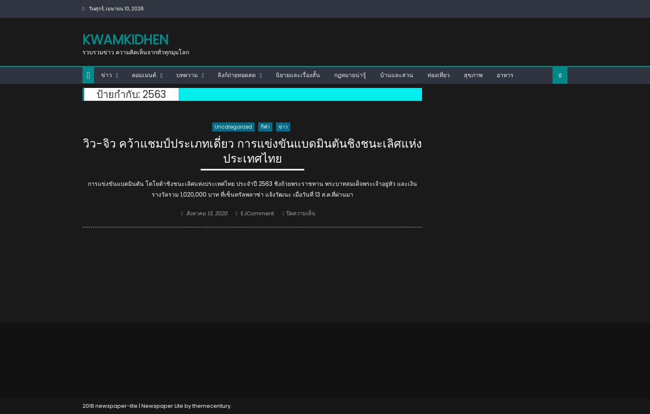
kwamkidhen (125, 39)
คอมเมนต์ (144, 75)
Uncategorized (233, 126)
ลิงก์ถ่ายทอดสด (237, 75)
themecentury (211, 406)
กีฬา (265, 126)
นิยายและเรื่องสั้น (298, 75)
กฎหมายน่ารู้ (350, 75)
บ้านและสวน (396, 75)
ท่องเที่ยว (438, 75)
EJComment (257, 213)
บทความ (187, 75)
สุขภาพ (473, 75)
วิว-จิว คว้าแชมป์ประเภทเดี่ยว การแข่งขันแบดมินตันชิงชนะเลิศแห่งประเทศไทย (252, 151)
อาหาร (505, 75)
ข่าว (106, 75)
